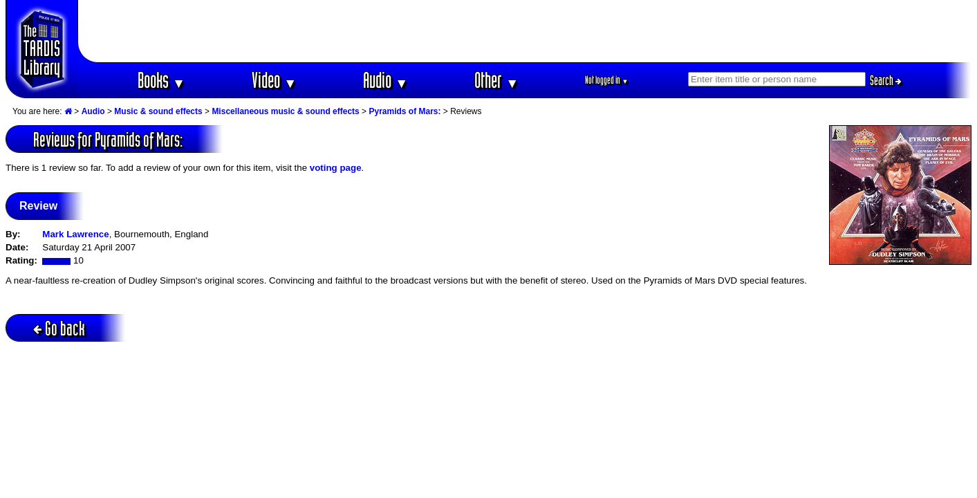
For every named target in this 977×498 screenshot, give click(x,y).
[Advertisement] (524, 31)
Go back (59, 328)
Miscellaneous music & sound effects (285, 111)
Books (161, 80)
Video (274, 80)
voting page (336, 168)
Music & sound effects (158, 111)
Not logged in (607, 80)
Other (496, 80)
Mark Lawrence (75, 234)
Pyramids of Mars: (404, 111)
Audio (385, 80)
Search (886, 80)
